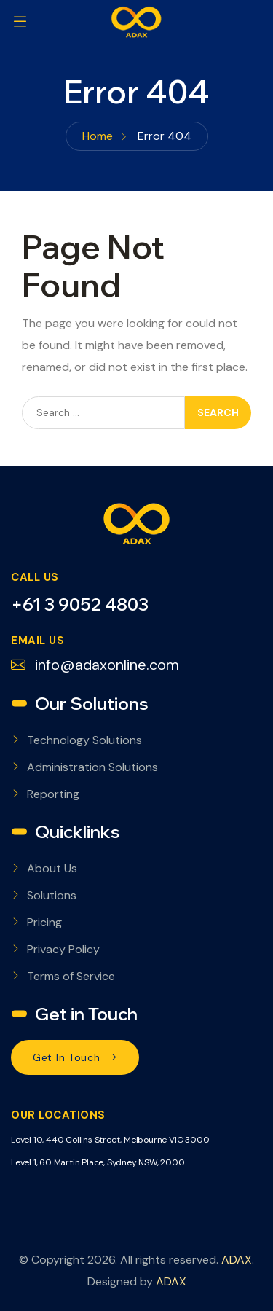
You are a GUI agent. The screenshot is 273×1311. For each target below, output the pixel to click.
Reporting (53, 794)
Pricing (44, 922)
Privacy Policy (63, 949)
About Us (52, 868)
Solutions (51, 895)
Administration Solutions (92, 767)
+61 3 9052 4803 (80, 604)
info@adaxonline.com (95, 664)
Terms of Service (71, 976)
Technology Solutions (84, 740)
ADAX (236, 1259)
